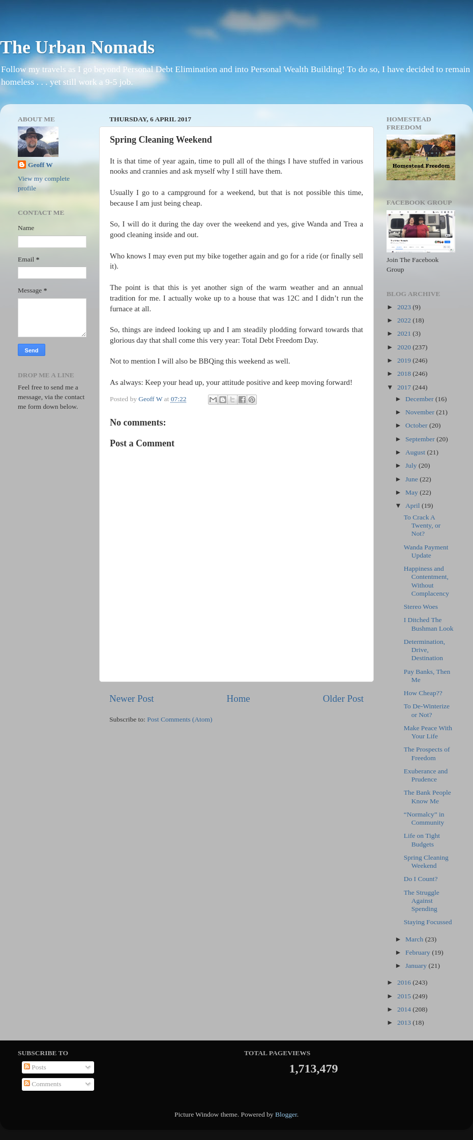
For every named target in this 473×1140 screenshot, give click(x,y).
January (416, 965)
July (412, 465)
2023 (404, 307)
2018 (404, 373)
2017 (404, 387)
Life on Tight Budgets (422, 840)
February (418, 952)
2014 (404, 1009)
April (413, 505)
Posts (35, 1067)
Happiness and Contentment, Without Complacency (426, 581)
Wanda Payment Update (426, 551)
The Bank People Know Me (427, 796)
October (417, 425)
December (420, 399)
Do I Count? (421, 879)
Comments (43, 1084)
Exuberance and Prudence (426, 775)
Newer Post (131, 698)
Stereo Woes (421, 606)
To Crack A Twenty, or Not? (422, 525)
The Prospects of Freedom (427, 753)
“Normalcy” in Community (424, 818)
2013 (404, 1022)
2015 (404, 996)
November (420, 412)
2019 (404, 360)
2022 (404, 320)
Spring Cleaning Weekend (426, 861)
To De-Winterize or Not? (427, 710)
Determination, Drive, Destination (424, 650)
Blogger (286, 1114)
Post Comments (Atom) (179, 719)
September (420, 439)
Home (238, 698)
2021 (404, 333)
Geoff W (40, 165)
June (412, 479)
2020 (404, 347)
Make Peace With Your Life (428, 732)
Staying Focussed (428, 922)
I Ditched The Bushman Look (429, 624)
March (415, 939)
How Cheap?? (423, 693)
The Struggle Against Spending (421, 901)
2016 (404, 982)
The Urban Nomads (77, 47)
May (412, 492)
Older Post (343, 698)
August (416, 452)
